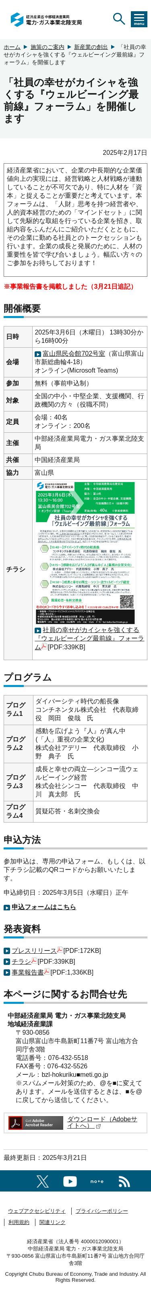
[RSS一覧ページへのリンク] (124, 1180)
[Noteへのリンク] (97, 1180)
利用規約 (18, 1222)
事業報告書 (31, 972)
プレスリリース (37, 950)
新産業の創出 (91, 47)
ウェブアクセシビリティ (37, 1211)
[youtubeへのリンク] (70, 1180)
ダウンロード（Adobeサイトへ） (102, 1122)
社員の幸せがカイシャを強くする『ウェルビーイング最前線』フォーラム (89, 638)
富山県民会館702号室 (74, 353)
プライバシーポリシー (102, 1211)
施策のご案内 (47, 47)
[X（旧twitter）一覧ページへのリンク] (43, 1180)
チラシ (24, 961)
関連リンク (52, 1222)
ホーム (12, 47)
